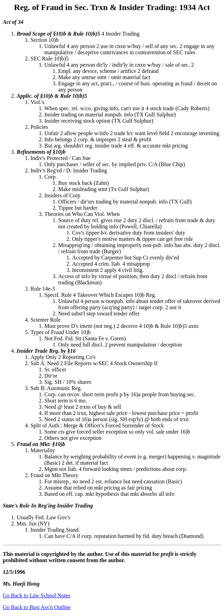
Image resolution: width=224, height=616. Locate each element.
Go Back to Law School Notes (36, 595)
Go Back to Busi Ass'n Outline (37, 607)
